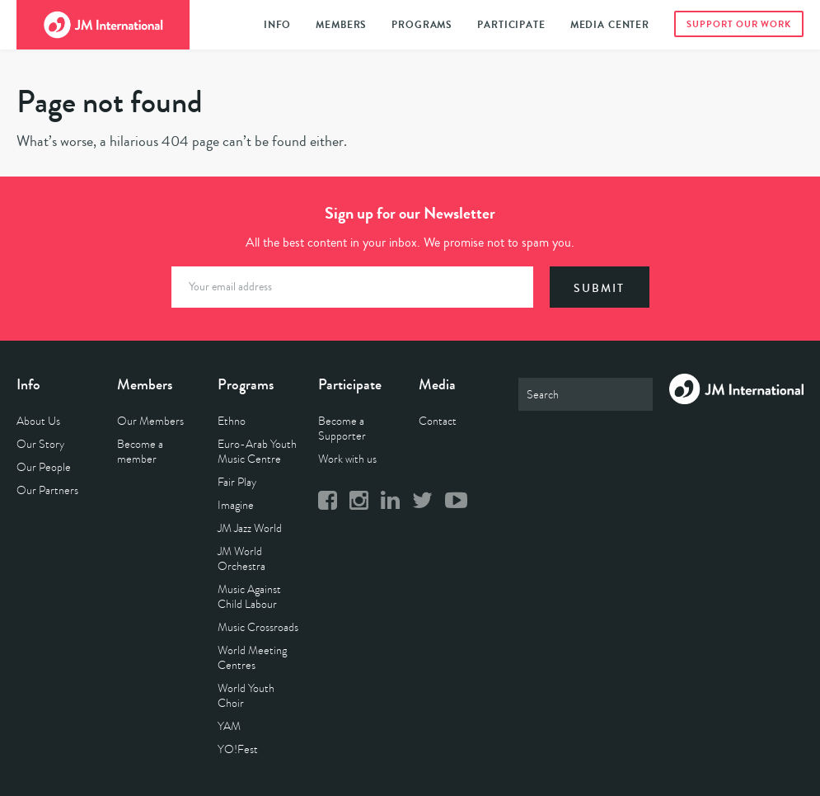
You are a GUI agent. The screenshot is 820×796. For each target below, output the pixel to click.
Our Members (150, 421)
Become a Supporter (342, 428)
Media (437, 384)
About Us (38, 421)
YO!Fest (238, 749)
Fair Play (237, 482)
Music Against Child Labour (249, 597)
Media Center (609, 24)
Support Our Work (738, 24)
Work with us (347, 459)
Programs (421, 24)
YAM (229, 726)
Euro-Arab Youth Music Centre (257, 451)
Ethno (232, 421)
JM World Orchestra (241, 559)
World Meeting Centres (252, 658)
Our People (43, 467)
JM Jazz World (250, 528)
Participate (511, 24)
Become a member (140, 451)
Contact (438, 421)
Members (341, 24)
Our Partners (47, 490)
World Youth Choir (246, 696)
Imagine (236, 505)
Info (277, 24)
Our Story (40, 444)
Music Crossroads (258, 627)
